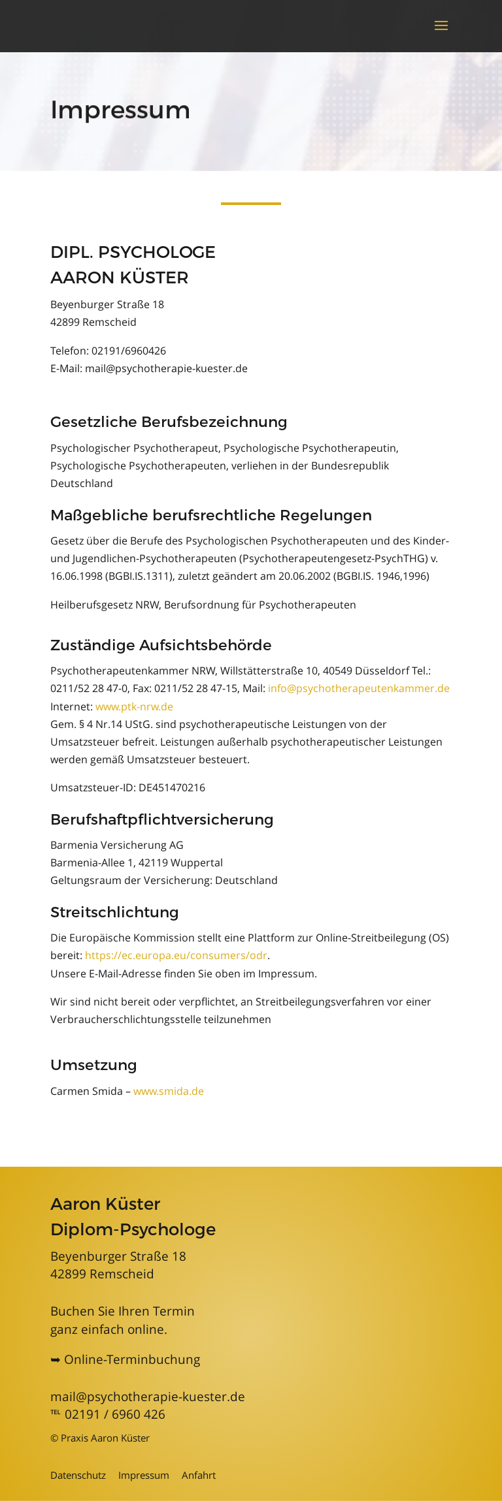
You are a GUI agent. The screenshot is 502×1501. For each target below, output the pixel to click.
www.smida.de (168, 1091)
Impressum (143, 1474)
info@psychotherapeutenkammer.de (359, 688)
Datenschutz (78, 1474)
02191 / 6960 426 (115, 1414)
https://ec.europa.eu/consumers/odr (176, 955)
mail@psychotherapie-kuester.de (147, 1396)
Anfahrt (199, 1474)
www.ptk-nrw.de (134, 706)
